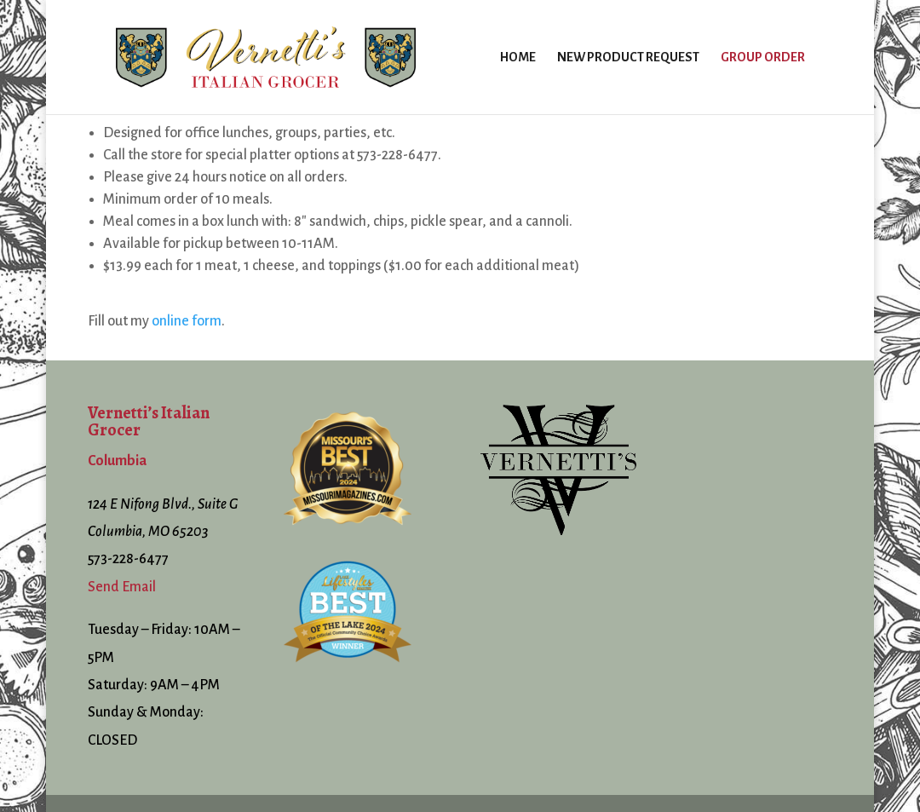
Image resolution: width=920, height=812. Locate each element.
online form (186, 321)
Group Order (763, 57)
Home (518, 57)
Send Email (122, 587)
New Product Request (628, 57)
